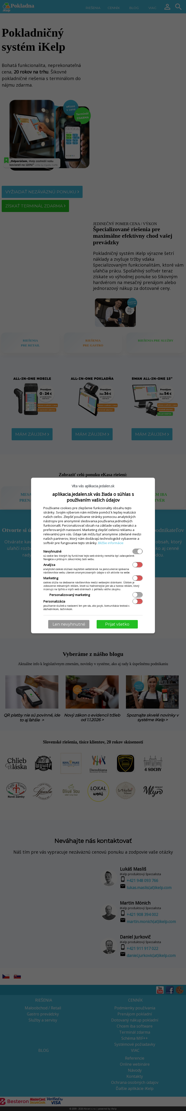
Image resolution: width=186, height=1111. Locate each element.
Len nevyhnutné (69, 624)
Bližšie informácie (111, 543)
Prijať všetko (117, 624)
